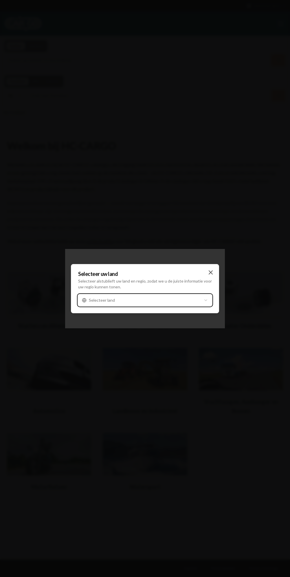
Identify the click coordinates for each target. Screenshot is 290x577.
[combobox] (145, 300)
